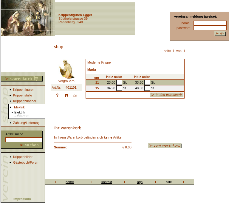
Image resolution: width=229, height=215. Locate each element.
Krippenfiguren (24, 89)
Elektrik (21, 113)
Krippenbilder (23, 157)
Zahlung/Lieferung (26, 123)
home (70, 182)
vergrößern (66, 79)
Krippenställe (22, 95)
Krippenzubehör (24, 101)
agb (140, 182)
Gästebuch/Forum (26, 162)
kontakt (106, 182)
